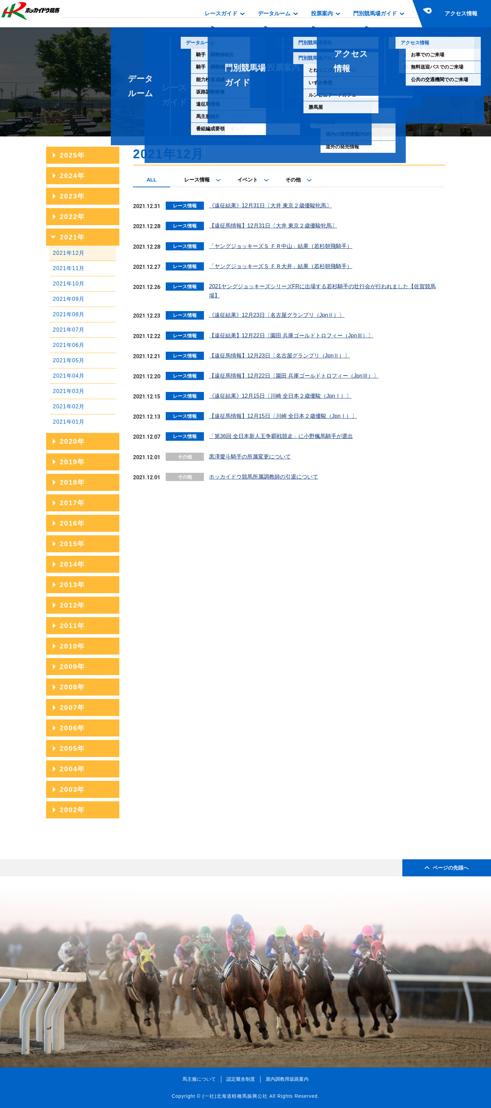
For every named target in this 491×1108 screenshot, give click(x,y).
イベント (247, 180)
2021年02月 (69, 406)
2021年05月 (69, 360)
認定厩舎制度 (240, 1079)
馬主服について (199, 1079)
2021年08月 (69, 314)
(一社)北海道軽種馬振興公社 (234, 1096)
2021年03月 (69, 391)
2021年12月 (69, 253)
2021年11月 (69, 268)
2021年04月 (69, 376)
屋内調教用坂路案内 (287, 1079)
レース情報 (197, 180)
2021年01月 (69, 422)
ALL (152, 180)
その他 (293, 180)
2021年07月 (69, 330)
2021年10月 (69, 284)
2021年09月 (69, 299)
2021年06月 (69, 345)
